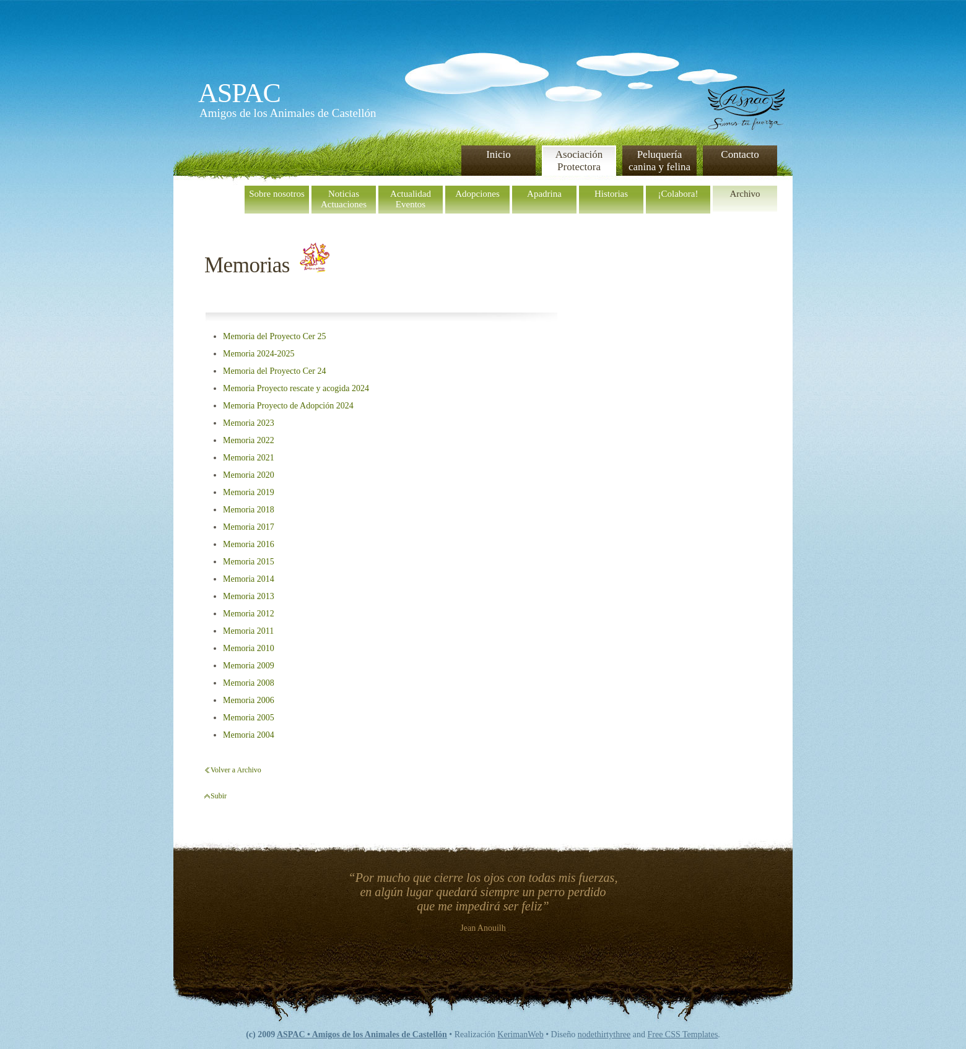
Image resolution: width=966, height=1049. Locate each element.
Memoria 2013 (248, 596)
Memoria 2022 (248, 440)
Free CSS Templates (682, 1034)
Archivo (744, 194)
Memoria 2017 (248, 527)
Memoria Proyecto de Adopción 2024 (288, 405)
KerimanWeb (520, 1034)
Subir (219, 796)
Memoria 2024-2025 (258, 353)
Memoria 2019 (248, 492)
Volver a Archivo (236, 770)
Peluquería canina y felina (659, 161)
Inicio (498, 154)
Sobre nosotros (277, 194)
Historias (611, 194)
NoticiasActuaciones (344, 199)
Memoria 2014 (248, 579)
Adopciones (477, 194)
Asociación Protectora (579, 161)
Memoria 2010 (248, 648)
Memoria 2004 (248, 735)
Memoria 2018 (248, 509)
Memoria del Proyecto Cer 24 (274, 371)
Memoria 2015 (248, 561)
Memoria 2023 (248, 423)
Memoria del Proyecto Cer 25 (274, 336)
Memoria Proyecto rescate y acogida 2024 (296, 388)
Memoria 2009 (248, 665)
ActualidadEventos (410, 199)
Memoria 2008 (248, 683)
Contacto (740, 154)
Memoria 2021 (248, 457)
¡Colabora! (678, 194)
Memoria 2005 (248, 717)
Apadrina (544, 194)
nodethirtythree (604, 1034)
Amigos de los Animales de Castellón (287, 112)
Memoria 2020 (248, 475)
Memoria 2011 (248, 631)
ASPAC (239, 93)
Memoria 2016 (248, 544)
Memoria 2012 (248, 613)
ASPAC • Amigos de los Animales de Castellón (362, 1034)
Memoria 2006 (248, 700)
